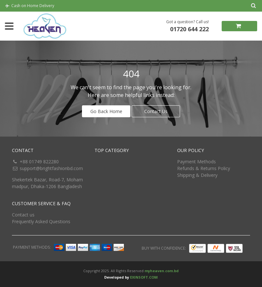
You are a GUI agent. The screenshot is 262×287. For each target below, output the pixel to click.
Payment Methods (196, 161)
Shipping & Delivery (197, 175)
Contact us (23, 215)
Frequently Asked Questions (41, 221)
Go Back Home (106, 111)
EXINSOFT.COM (144, 277)
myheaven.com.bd (162, 270)
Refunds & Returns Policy (203, 168)
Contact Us (155, 111)
